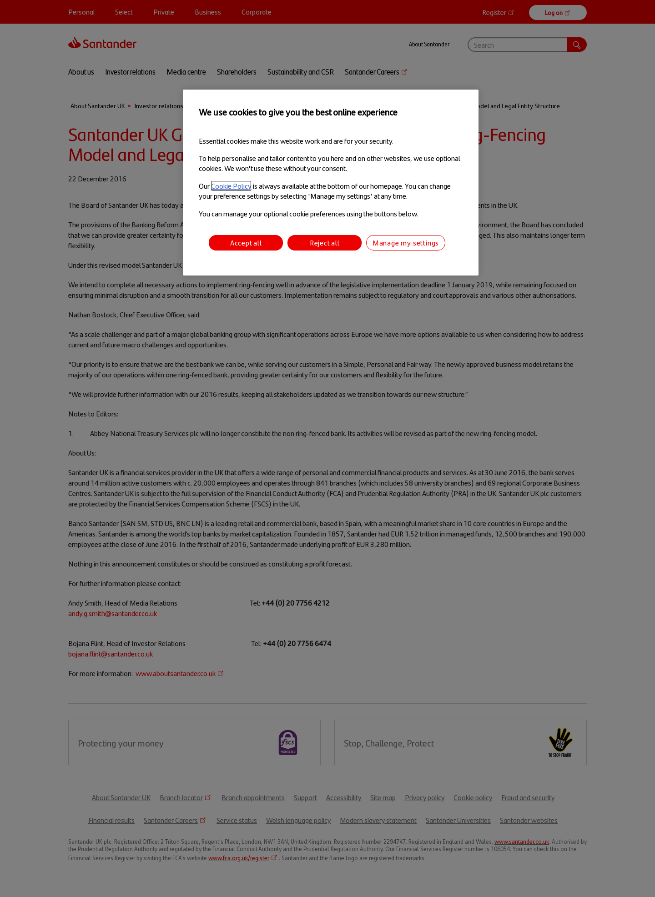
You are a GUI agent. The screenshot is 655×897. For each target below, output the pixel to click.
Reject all (325, 242)
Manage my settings (406, 242)
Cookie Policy (231, 185)
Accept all (246, 242)
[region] (331, 183)
